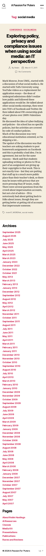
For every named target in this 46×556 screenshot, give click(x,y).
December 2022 (11, 265)
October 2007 (9, 485)
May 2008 (7, 459)
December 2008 (11, 433)
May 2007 (7, 500)
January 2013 (9, 288)
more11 (9, 212)
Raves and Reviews (12, 539)
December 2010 (11, 355)
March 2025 (8, 254)
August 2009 (9, 407)
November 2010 (11, 358)
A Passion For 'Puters (23, 5)
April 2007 (8, 503)
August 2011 (9, 325)
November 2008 (11, 436)
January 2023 (9, 262)
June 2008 (8, 455)
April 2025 (8, 251)
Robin (16, 68)
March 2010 (8, 381)
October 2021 (9, 273)
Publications (8, 536)
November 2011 (10, 314)
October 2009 (10, 399)
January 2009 (10, 429)
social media (27, 212)
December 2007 (11, 477)
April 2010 (7, 377)
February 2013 (10, 284)
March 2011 (8, 343)
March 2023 (8, 258)
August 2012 (9, 299)
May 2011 (7, 336)
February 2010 (10, 384)
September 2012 (11, 295)
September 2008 (11, 444)
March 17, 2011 (31, 68)
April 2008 (8, 462)
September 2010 (11, 366)
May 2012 (7, 303)
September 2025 (11, 232)
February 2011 (10, 347)
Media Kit (7, 528)
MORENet (17, 212)
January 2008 (10, 474)
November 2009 (11, 395)
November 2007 (11, 481)
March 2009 (9, 421)
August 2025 (9, 236)
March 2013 (8, 280)
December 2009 (11, 392)
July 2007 (7, 496)
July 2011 (7, 329)
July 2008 (7, 451)
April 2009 (8, 418)
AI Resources (9, 521)
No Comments (25, 71)
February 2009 (10, 425)
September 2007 (11, 488)
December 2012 (10, 291)
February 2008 (10, 470)
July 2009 (7, 410)
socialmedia (30, 30)
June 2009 (8, 414)
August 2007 (9, 492)
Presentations (9, 532)
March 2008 (9, 466)
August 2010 (9, 369)
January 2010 (9, 388)
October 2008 (10, 440)
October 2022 (9, 269)
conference (16, 30)
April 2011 (7, 340)
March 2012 (8, 310)
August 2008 (9, 447)
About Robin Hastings (13, 517)
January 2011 (9, 351)
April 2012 (7, 306)
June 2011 (7, 332)
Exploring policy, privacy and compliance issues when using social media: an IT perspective (23, 48)
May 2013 (7, 277)
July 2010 (7, 373)
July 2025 (7, 239)
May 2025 (7, 247)
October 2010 (9, 362)
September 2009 (11, 403)
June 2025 (8, 243)
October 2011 (9, 317)
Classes (6, 525)
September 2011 (11, 321)
